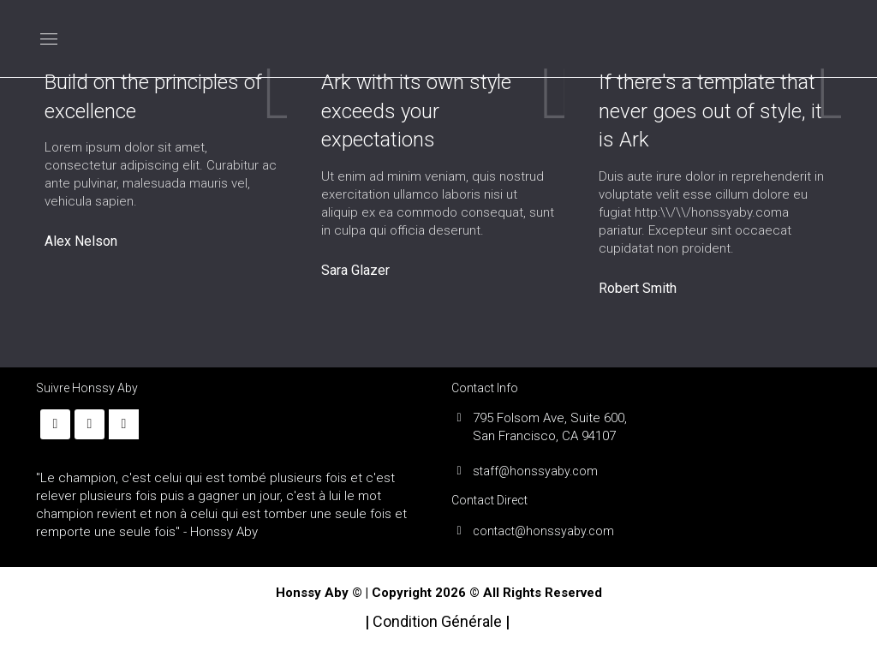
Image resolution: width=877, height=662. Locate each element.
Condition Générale (439, 621)
